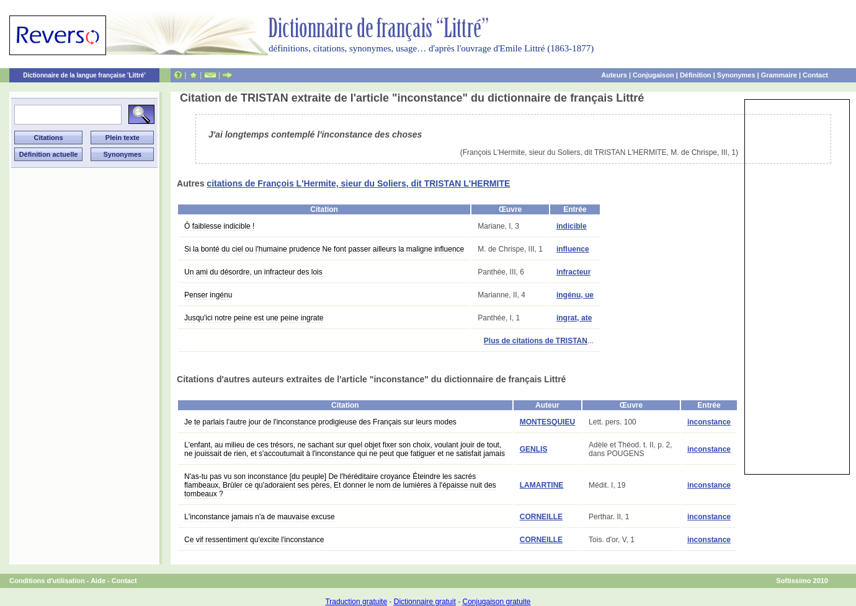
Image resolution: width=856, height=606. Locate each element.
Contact (815, 75)
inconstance (709, 422)
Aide (98, 580)
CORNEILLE (541, 516)
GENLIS (534, 449)
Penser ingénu (208, 295)
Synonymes (736, 75)
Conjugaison (653, 75)
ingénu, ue (575, 295)
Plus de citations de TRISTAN (535, 340)
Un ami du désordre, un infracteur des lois (253, 272)
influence (572, 249)
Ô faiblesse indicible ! (219, 226)
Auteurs (614, 75)
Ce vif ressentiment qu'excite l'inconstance (254, 539)
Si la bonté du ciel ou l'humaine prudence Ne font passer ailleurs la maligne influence (324, 249)
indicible (571, 226)
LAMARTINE (542, 485)
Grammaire (779, 75)
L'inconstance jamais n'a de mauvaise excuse (259, 516)
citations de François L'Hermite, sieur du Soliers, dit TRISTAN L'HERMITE (358, 183)
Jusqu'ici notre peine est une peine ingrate (253, 318)
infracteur (573, 272)
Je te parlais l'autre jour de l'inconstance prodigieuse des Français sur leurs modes (320, 422)
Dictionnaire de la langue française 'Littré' (84, 75)
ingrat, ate (574, 318)
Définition (695, 75)
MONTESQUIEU (547, 422)
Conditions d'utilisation (47, 580)
